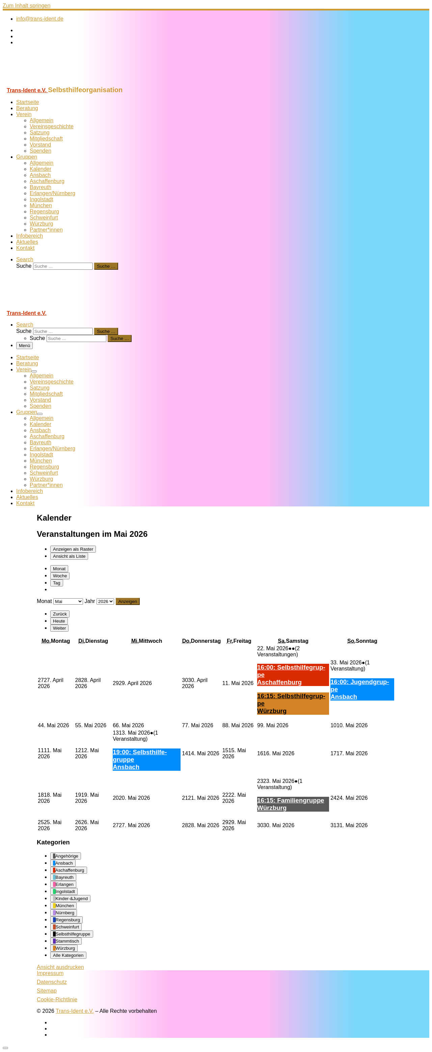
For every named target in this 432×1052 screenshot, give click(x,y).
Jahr (89, 601)
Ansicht (60, 967)
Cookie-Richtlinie (57, 999)
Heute (59, 621)
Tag (56, 582)
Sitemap (47, 991)
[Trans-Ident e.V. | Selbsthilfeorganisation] (45, 83)
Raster (73, 549)
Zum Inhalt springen (26, 5)
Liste (69, 556)
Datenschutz (52, 982)
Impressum (50, 973)
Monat (59, 568)
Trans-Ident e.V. (75, 1011)
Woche (60, 575)
